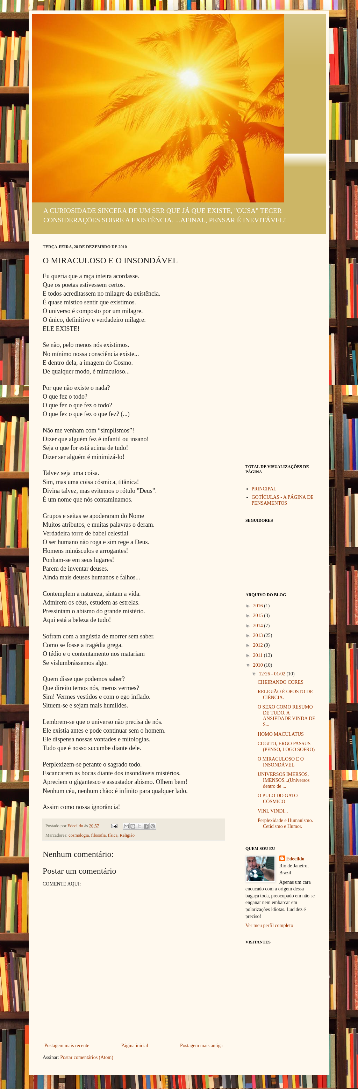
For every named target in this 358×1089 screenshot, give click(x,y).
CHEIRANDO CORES (280, 682)
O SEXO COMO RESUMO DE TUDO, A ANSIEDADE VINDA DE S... (286, 715)
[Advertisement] (280, 349)
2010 (258, 665)
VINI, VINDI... (273, 811)
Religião (127, 835)
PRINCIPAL (264, 488)
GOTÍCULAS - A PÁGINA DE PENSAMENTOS (283, 500)
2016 (258, 605)
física (112, 835)
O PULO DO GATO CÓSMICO (278, 798)
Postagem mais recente (66, 1045)
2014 (258, 625)
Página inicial (134, 1045)
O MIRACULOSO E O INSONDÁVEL (281, 762)
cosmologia (79, 835)
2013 (258, 635)
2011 (258, 655)
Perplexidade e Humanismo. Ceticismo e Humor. (285, 823)
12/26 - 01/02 (272, 673)
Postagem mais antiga (201, 1045)
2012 (258, 645)
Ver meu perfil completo (269, 925)
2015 (258, 615)
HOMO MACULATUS (281, 734)
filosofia (98, 835)
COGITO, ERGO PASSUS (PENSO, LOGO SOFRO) (286, 746)
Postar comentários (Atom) (86, 1057)
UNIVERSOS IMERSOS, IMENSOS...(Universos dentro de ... (283, 780)
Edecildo (295, 858)
